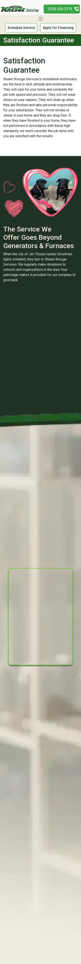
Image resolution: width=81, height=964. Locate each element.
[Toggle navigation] (40, 19)
